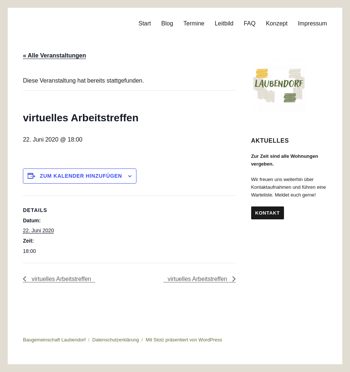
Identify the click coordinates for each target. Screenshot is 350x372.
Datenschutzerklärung (115, 340)
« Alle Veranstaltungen (54, 55)
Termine (193, 23)
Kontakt (267, 213)
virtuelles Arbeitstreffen (60, 279)
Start (144, 23)
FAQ (250, 23)
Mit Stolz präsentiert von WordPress (184, 340)
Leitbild (224, 23)
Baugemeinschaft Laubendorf (54, 340)
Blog (167, 23)
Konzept (277, 23)
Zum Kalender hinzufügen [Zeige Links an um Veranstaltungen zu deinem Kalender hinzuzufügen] (81, 176)
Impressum (312, 23)
